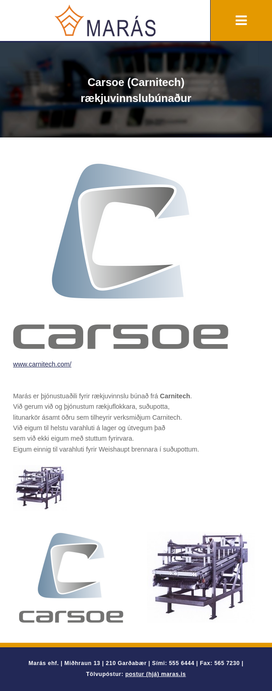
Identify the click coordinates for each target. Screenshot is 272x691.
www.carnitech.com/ (42, 364)
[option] (71, 577)
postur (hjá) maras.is (155, 674)
